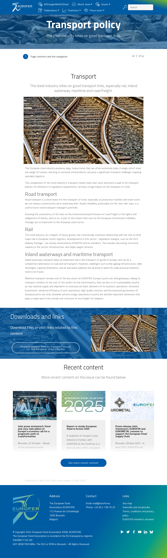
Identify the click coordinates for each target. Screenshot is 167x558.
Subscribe (127, 524)
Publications (47, 10)
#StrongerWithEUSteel (53, 4)
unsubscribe (144, 524)
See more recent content (83, 470)
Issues (102, 4)
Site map (127, 520)
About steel (81, 4)
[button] (77, 56)
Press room (93, 10)
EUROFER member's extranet (138, 536)
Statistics (70, 10)
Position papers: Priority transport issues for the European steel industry (45, 357)
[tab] (77, 56)
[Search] (140, 7)
